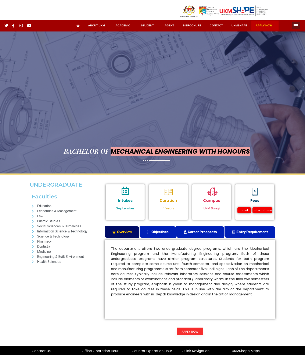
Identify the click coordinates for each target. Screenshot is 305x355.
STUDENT (148, 25)
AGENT (169, 25)
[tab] (122, 232)
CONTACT (216, 25)
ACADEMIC (123, 25)
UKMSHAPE (239, 25)
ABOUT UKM (97, 25)
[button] (296, 25)
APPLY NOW (265, 25)
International (263, 210)
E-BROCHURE (192, 25)
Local (244, 210)
